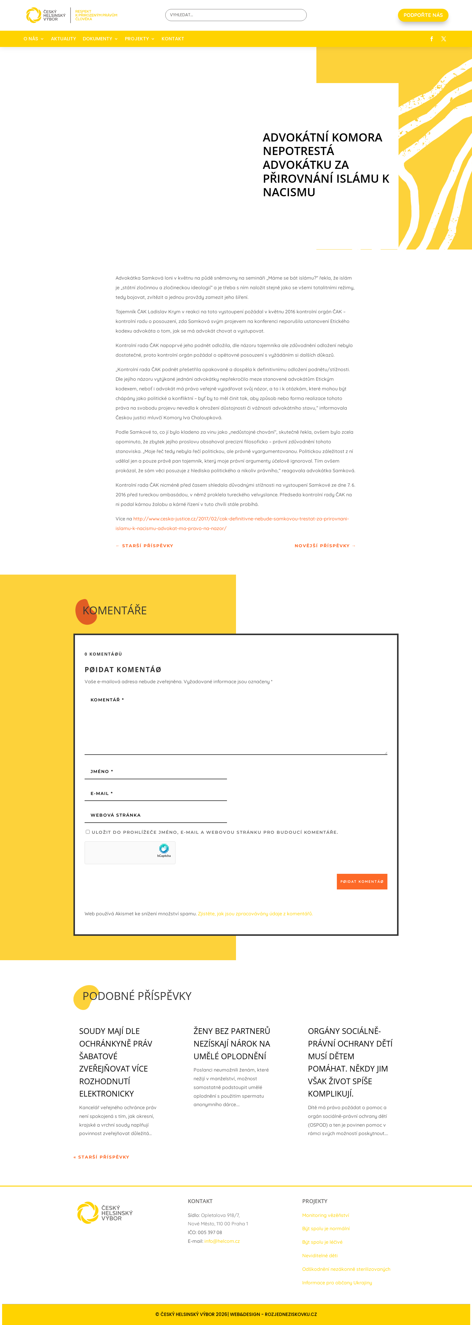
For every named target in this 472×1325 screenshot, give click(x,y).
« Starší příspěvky (101, 1157)
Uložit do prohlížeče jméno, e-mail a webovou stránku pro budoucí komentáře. (215, 832)
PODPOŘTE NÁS (423, 15)
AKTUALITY (63, 38)
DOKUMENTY (97, 38)
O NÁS (30, 38)
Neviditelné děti (320, 1255)
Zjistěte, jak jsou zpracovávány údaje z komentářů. (255, 914)
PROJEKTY (137, 38)
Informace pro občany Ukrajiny (337, 1283)
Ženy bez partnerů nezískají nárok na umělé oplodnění (232, 1043)
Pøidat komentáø (362, 881)
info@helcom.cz (222, 1241)
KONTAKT (173, 38)
